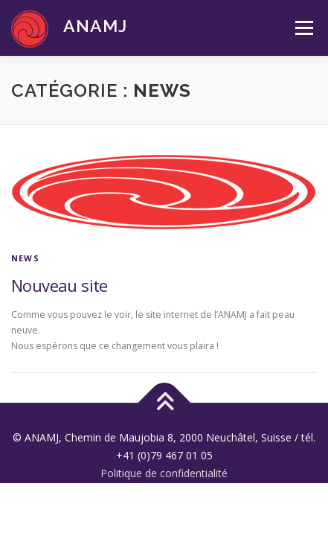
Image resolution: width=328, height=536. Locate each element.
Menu (303, 28)
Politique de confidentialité (164, 473)
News (25, 258)
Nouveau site (59, 285)
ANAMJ (95, 26)
